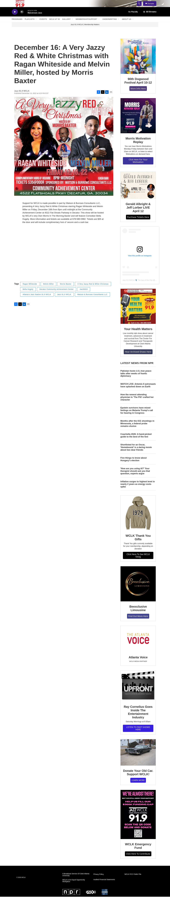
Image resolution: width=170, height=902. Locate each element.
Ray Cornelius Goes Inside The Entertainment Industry (138, 717)
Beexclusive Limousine (138, 613)
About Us (126, 24)
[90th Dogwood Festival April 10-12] (138, 61)
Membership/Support (86, 24)
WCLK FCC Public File (133, 879)
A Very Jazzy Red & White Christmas (93, 289)
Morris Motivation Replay (138, 145)
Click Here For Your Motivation (138, 166)
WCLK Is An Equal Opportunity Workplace (73, 886)
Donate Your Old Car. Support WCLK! (138, 777)
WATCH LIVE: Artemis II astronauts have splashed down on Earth (138, 390)
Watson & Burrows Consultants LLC (92, 300)
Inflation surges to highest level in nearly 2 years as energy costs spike (137, 489)
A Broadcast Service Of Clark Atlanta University (75, 880)
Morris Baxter (65, 289)
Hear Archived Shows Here (138, 357)
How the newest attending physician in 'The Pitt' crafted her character (137, 402)
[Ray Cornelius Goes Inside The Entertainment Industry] (138, 691)
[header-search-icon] (140, 6)
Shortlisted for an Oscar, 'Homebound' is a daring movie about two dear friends (136, 452)
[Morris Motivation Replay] (138, 121)
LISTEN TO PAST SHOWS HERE (138, 733)
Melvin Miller (48, 289)
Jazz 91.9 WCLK (64, 300)
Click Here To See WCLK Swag (138, 560)
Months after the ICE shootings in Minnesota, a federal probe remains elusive (137, 429)
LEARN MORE (138, 785)
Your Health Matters (138, 334)
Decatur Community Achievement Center (56, 294)
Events (43, 24)
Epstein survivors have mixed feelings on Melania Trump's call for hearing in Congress (136, 415)
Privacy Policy (98, 879)
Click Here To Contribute (138, 859)
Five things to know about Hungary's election (133, 464)
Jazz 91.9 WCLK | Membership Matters (85, 30)
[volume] (22, 17)
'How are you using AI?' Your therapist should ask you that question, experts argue (135, 476)
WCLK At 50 (54, 24)
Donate (152, 6)
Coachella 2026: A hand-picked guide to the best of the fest (136, 440)
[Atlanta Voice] (138, 644)
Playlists (30, 24)
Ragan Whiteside (30, 289)
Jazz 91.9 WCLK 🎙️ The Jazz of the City (137, 285)
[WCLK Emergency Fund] (138, 819)
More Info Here (138, 93)
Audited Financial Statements (104, 885)
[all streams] (149, 17)
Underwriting (109, 24)
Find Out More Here (138, 621)
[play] (15, 17)
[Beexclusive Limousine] (138, 589)
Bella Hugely (28, 294)
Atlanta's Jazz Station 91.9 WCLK (37, 300)
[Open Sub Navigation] (36, 24)
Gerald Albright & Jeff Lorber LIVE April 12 (138, 213)
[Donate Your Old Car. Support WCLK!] (138, 758)
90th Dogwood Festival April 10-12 (138, 86)
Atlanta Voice (138, 662)
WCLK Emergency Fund (138, 851)
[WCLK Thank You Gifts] (138, 518)
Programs (17, 24)
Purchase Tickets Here (138, 222)
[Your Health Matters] (138, 311)
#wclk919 (84, 294)
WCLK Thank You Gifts (138, 542)
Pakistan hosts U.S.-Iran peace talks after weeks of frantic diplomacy (135, 379)
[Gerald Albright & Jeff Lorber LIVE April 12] (138, 190)
